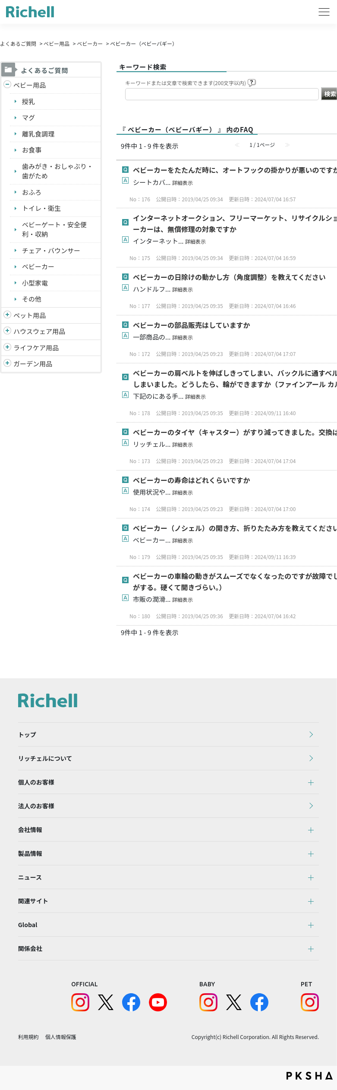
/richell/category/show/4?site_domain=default (7, 316)
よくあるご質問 (18, 43)
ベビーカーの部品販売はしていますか (191, 325)
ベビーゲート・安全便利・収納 (54, 229)
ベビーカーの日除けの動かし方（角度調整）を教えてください (229, 277)
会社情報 (30, 829)
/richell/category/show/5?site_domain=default (7, 85)
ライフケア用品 (36, 347)
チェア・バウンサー (51, 250)
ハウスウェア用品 (39, 331)
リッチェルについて (45, 758)
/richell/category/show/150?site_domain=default (7, 364)
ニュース (30, 877)
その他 (31, 298)
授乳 (28, 101)
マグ (28, 117)
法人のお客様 (36, 805)
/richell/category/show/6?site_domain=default (7, 348)
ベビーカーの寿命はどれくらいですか (191, 480)
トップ (27, 734)
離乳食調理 (38, 133)
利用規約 (28, 1036)
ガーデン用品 (32, 363)
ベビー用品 (56, 43)
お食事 (31, 149)
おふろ (31, 192)
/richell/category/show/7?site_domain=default (7, 332)
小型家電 (35, 282)
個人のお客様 (36, 782)
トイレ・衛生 (41, 208)
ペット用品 (29, 315)
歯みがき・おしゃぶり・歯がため (57, 171)
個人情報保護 (60, 1036)
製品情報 (30, 853)
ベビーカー (90, 43)
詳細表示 (182, 182)
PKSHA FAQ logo (310, 1075)
